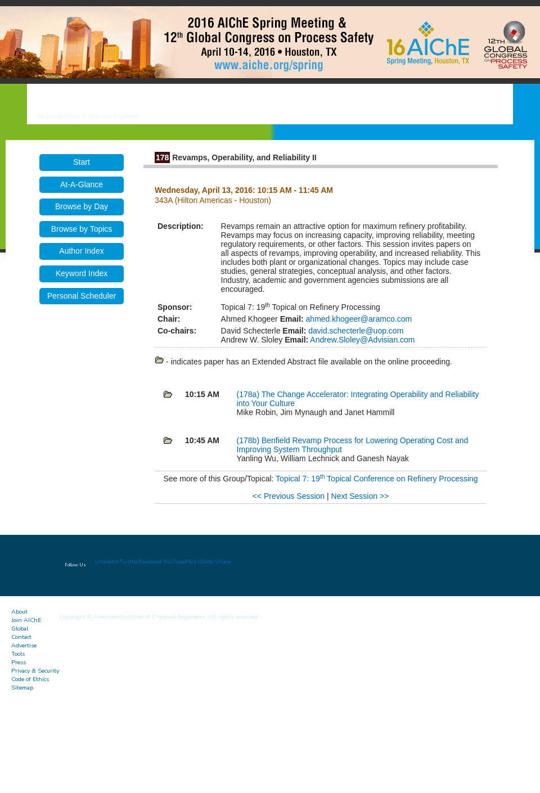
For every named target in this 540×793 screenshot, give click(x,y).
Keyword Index (82, 273)
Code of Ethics (30, 679)
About (19, 611)
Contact (21, 637)
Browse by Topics (81, 228)
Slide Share (215, 561)
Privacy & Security (35, 670)
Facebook (151, 561)
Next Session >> (360, 496)
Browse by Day (81, 206)
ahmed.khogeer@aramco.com (358, 318)
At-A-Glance (81, 184)
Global (19, 628)
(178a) (249, 394)
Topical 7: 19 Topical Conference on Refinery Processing (377, 478)
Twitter (129, 561)
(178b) (249, 440)
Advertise (24, 645)
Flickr (192, 561)
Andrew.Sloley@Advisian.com (361, 339)
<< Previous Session (289, 496)
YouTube (174, 561)
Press (18, 662)
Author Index (81, 250)
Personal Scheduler (81, 295)
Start (81, 161)
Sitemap (22, 687)
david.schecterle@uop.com (354, 330)
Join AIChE (26, 620)
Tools (18, 654)
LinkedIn (107, 561)
